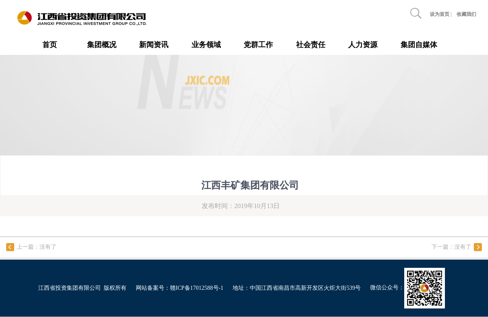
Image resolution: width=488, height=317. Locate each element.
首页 (49, 45)
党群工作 (258, 45)
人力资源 (362, 45)
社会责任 (310, 45)
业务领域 (206, 45)
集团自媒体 (419, 45)
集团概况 (101, 45)
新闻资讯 (153, 45)
